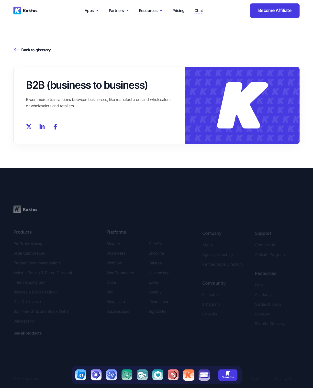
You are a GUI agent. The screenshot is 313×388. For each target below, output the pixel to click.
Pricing (178, 10)
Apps (89, 10)
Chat (198, 10)
